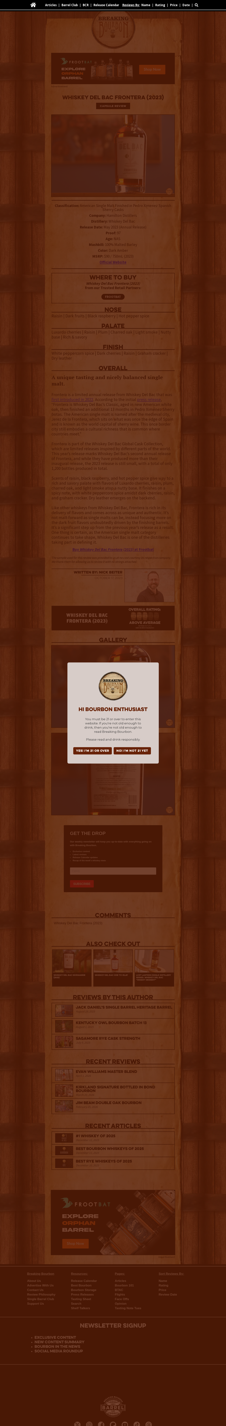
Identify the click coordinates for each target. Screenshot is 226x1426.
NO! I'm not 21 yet (132, 751)
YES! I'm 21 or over (92, 751)
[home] (33, 5)
